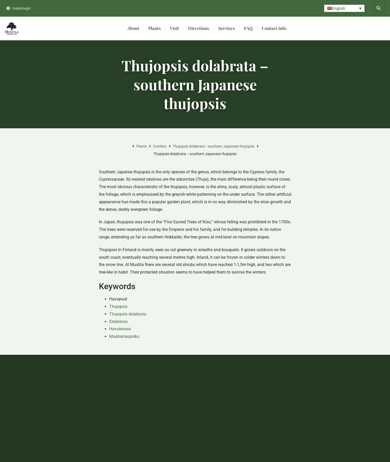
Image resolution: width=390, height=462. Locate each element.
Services (226, 28)
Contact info (274, 28)
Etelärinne (118, 321)
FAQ (248, 28)
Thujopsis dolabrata (127, 314)
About (133, 28)
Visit (174, 28)
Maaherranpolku (124, 336)
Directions (198, 28)
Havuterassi (120, 328)
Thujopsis (118, 306)
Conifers (160, 146)
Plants (154, 28)
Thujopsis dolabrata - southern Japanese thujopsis (213, 146)
